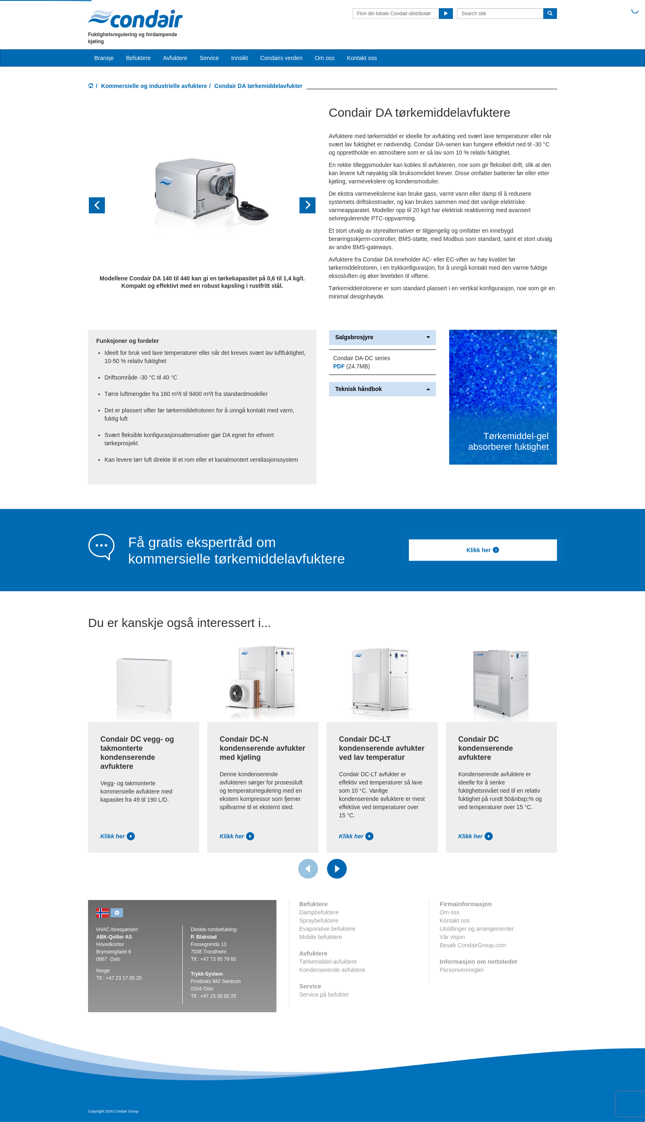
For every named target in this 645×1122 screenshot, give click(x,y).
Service (209, 58)
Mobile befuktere (320, 937)
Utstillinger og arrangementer (477, 928)
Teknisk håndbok (382, 389)
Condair (135, 18)
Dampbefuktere (319, 912)
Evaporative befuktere (327, 928)
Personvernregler (462, 970)
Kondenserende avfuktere (332, 970)
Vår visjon (452, 937)
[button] (105, 205)
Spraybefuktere (319, 920)
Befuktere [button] (138, 58)
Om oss (449, 912)
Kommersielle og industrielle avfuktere (154, 86)
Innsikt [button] (239, 58)
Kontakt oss (362, 58)
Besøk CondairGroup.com (473, 945)
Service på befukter (324, 994)
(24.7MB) (351, 366)
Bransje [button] (104, 58)
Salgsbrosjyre (382, 337)
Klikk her (482, 550)
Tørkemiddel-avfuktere (328, 961)
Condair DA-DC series (361, 358)
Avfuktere (175, 58)
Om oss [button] (324, 58)
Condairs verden (281, 58)
